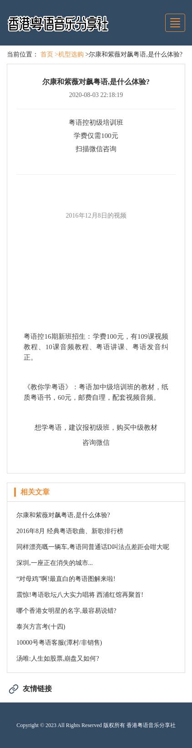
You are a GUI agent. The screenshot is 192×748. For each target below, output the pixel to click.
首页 (46, 54)
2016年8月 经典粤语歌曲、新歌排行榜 (69, 531)
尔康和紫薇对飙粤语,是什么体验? (63, 515)
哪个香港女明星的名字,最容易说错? (66, 610)
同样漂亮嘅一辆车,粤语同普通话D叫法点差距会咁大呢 (92, 547)
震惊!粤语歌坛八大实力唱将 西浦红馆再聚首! (79, 594)
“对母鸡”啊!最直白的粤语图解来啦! (66, 578)
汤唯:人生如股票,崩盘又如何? (57, 658)
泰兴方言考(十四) (40, 626)
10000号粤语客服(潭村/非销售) (59, 642)
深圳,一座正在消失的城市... (54, 563)
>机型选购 (69, 54)
